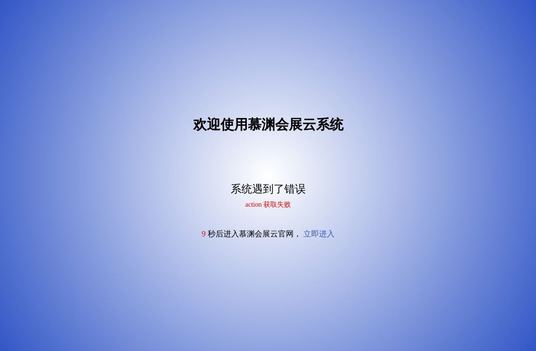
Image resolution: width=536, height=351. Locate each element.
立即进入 (319, 234)
